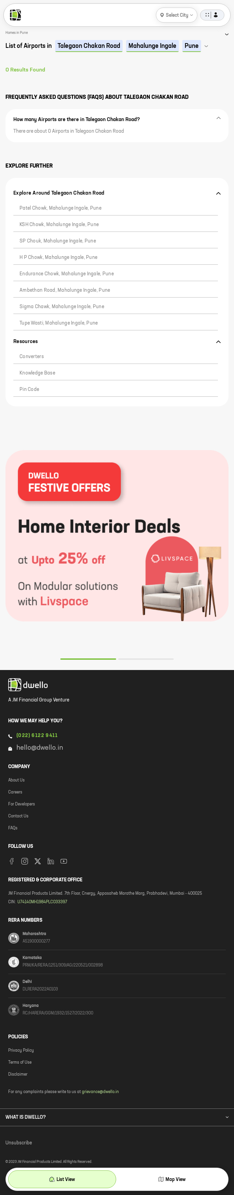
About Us (16, 780)
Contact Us (18, 816)
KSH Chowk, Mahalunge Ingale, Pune (59, 224)
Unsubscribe (18, 1143)
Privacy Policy (21, 1051)
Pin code (29, 389)
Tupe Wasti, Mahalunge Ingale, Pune (59, 323)
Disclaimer (17, 1075)
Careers (15, 792)
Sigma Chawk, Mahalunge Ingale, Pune (62, 306)
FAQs (12, 828)
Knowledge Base (37, 373)
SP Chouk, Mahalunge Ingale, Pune (58, 241)
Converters (32, 356)
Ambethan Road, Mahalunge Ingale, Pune (65, 290)
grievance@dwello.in (100, 1092)
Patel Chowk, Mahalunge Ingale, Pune (60, 208)
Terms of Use (20, 1063)
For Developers (21, 804)
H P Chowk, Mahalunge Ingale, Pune (58, 257)
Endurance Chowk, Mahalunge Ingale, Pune (67, 274)
